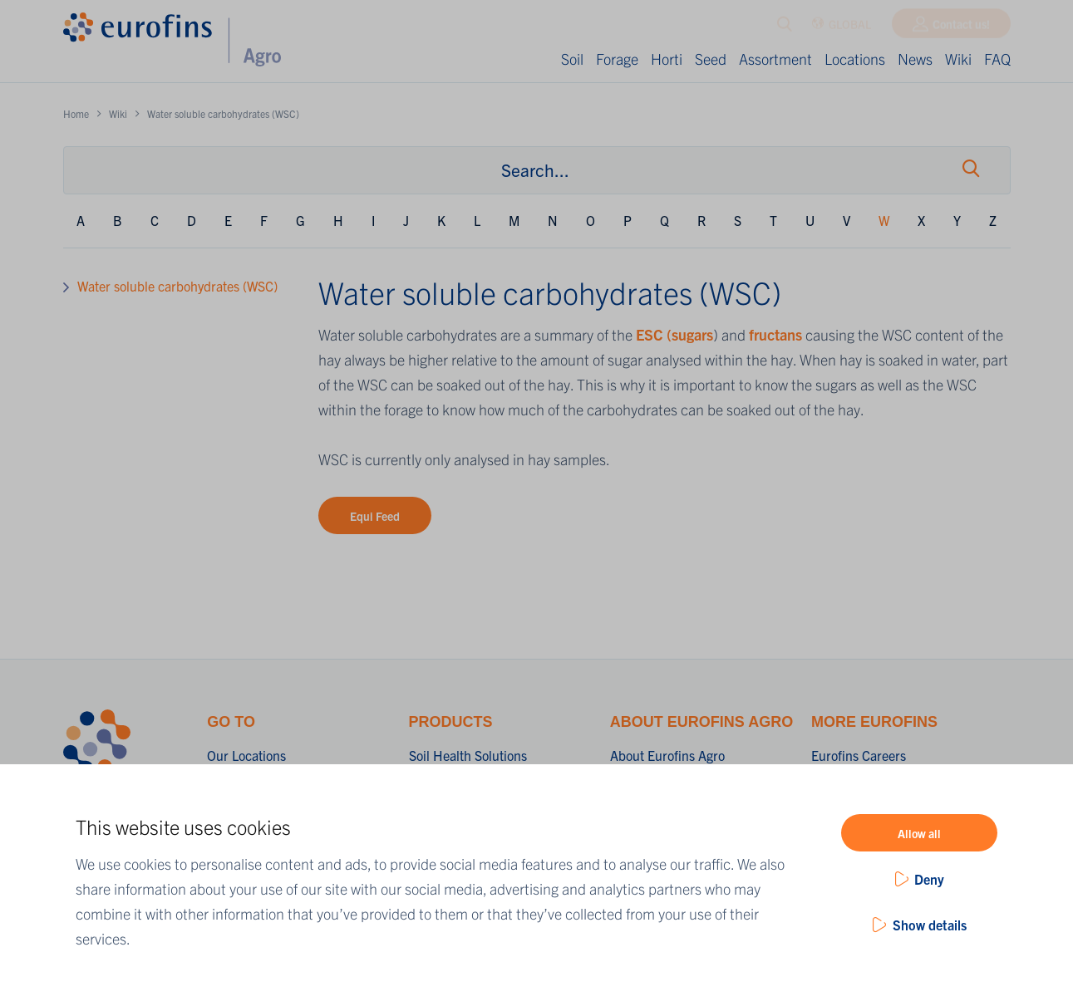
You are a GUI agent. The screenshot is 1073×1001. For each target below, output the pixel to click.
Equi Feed (375, 515)
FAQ (997, 58)
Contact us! (961, 27)
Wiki (958, 58)
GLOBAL (841, 28)
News (915, 58)
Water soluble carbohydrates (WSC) (177, 285)
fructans (777, 334)
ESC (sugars (674, 334)
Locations (854, 58)
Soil (572, 58)
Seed (710, 58)
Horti (666, 58)
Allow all (919, 833)
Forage (617, 58)
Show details (930, 924)
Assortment (775, 58)
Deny (929, 879)
